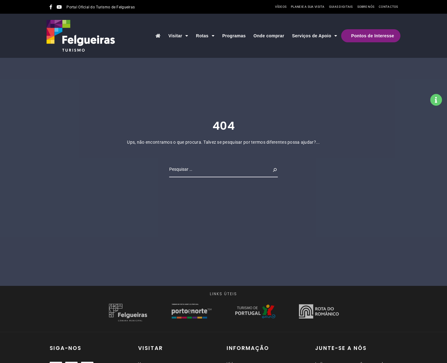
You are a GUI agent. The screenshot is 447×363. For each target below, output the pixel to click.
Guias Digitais (341, 6)
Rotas (205, 35)
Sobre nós (366, 6)
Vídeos (281, 6)
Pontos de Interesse (372, 35)
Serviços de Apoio (314, 35)
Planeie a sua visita (308, 6)
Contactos (388, 6)
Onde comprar (269, 35)
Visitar (178, 35)
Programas (234, 35)
